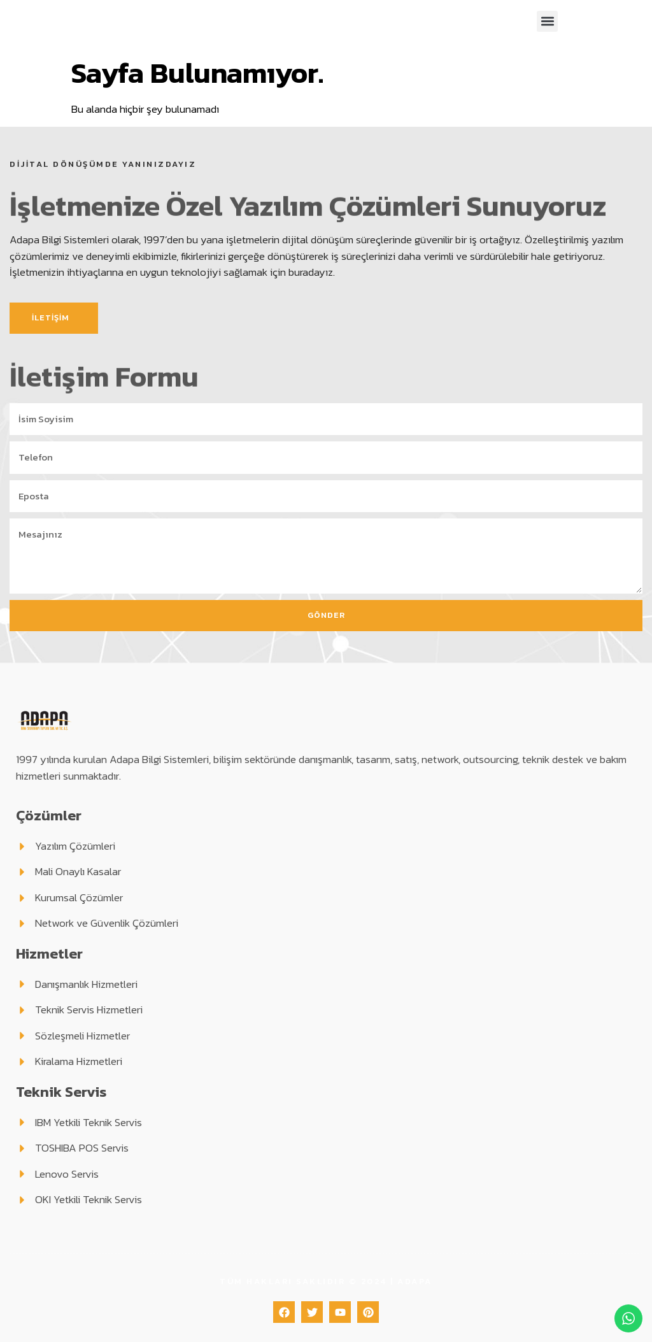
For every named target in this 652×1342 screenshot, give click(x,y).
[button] (547, 21)
